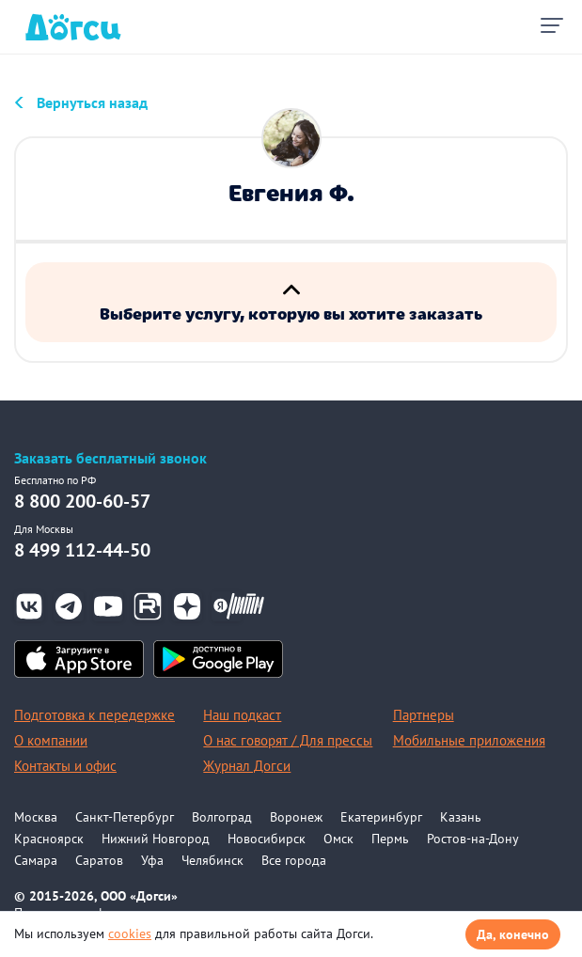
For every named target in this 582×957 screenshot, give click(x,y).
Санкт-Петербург (124, 816)
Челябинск (212, 860)
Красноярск (49, 838)
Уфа (152, 860)
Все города (293, 860)
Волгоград (222, 816)
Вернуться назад (92, 102)
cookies (129, 933)
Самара (35, 860)
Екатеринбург (381, 816)
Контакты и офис (65, 766)
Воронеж (296, 816)
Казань (460, 816)
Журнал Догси (247, 766)
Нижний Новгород (156, 838)
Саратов (99, 860)
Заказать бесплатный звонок (110, 458)
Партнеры (423, 715)
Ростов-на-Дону (473, 838)
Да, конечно (513, 934)
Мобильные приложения (469, 740)
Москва (35, 816)
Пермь (390, 838)
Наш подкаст (242, 715)
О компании (50, 740)
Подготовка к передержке (94, 715)
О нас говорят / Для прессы (287, 740)
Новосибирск (267, 838)
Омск (338, 838)
